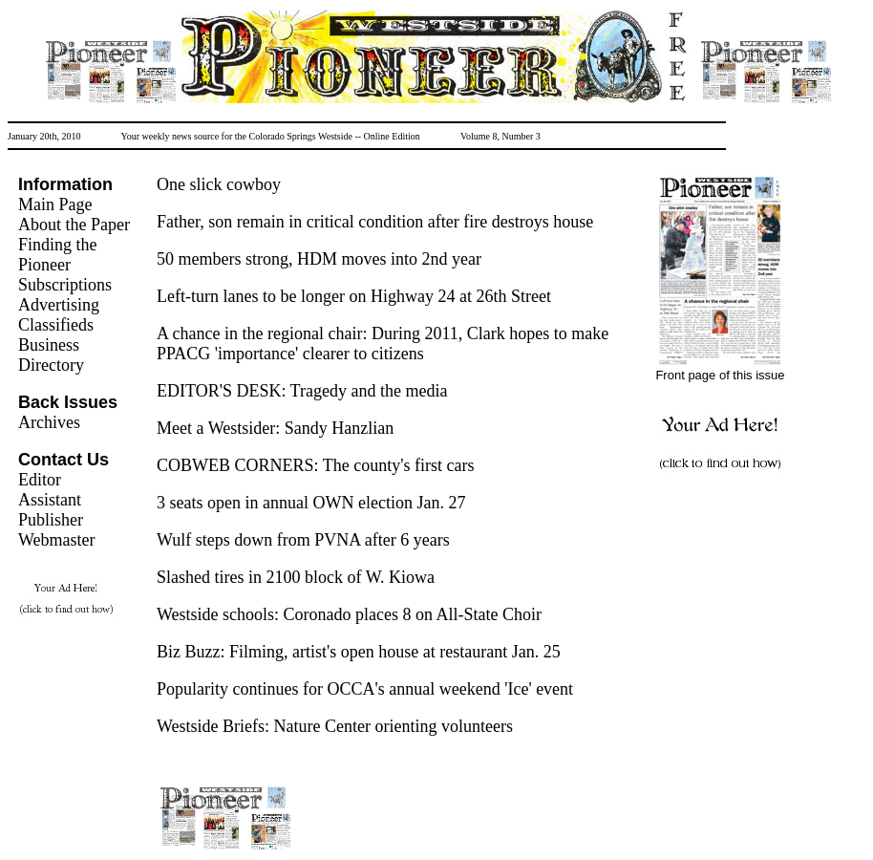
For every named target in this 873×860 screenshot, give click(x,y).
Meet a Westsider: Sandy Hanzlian (275, 428)
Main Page (55, 204)
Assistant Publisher (50, 509)
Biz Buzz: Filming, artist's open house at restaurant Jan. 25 (359, 651)
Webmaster (57, 539)
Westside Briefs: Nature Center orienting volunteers (335, 726)
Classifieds (56, 324)
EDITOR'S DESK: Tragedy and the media (302, 390)
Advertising (58, 304)
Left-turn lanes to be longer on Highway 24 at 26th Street (354, 296)
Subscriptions (65, 284)
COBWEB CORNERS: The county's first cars (315, 465)
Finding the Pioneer (57, 254)
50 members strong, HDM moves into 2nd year (319, 259)
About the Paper (74, 224)
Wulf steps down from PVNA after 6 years (303, 539)
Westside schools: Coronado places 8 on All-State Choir (349, 614)
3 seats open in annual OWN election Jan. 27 (311, 502)
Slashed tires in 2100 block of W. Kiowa (296, 577)
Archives (49, 422)
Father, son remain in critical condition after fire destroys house (375, 221)
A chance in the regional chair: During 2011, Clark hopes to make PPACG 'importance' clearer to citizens (382, 343)
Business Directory (51, 355)
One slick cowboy (219, 184)
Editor (39, 479)
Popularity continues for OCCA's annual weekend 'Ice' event (365, 689)
